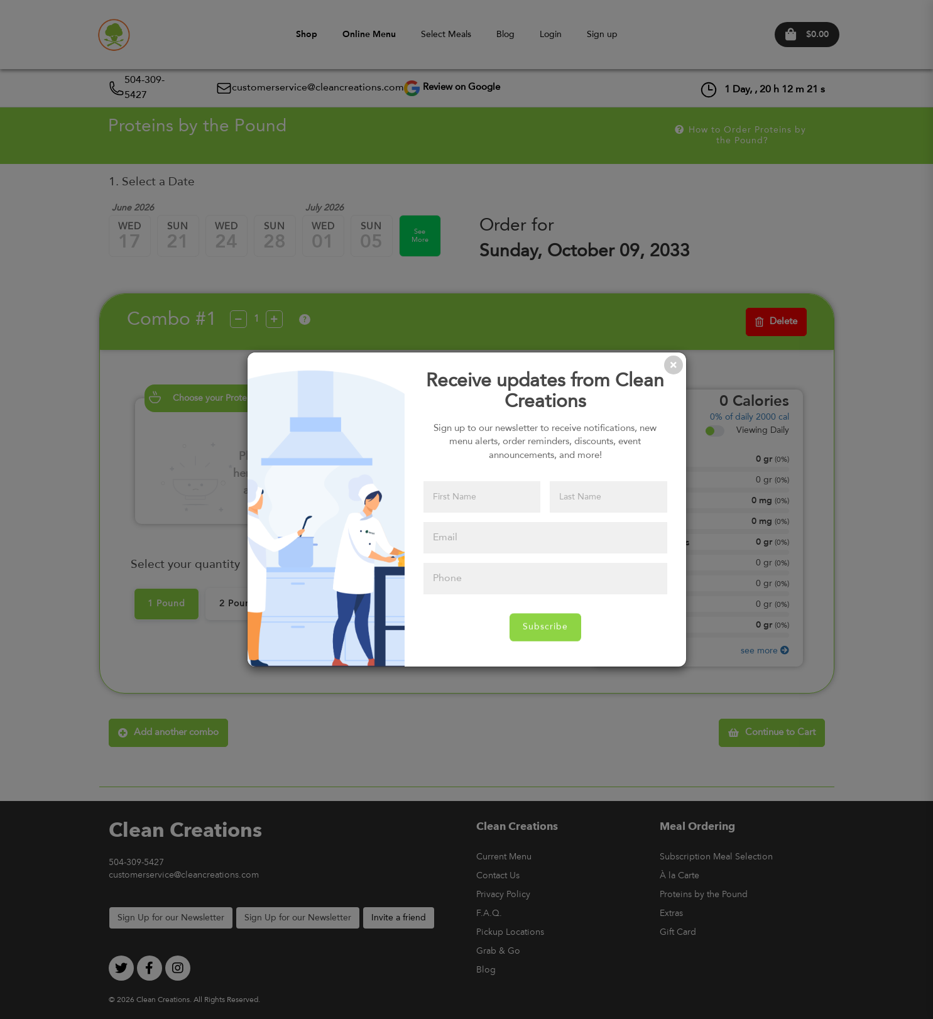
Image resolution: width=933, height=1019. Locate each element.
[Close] (673, 365)
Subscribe (545, 627)
